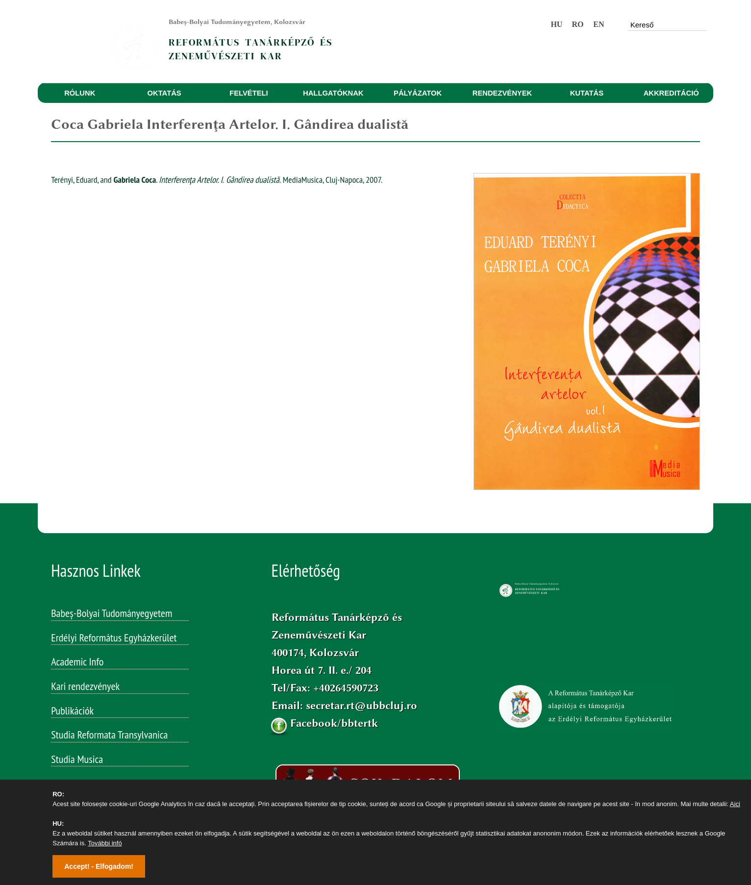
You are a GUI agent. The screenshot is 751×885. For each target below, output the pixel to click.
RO (577, 24)
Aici (735, 804)
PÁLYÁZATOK (418, 93)
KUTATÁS (586, 93)
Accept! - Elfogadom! (98, 866)
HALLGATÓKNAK (333, 93)
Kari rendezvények (85, 686)
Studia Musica (77, 759)
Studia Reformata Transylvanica (109, 734)
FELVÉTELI (248, 93)
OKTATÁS (164, 93)
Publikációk (72, 710)
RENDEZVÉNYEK (502, 93)
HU (556, 24)
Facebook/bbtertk (334, 723)
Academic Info (77, 661)
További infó (105, 843)
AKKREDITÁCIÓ (671, 93)
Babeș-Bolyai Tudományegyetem (111, 613)
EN (598, 24)
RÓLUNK (79, 93)
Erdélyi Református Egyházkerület (114, 637)
